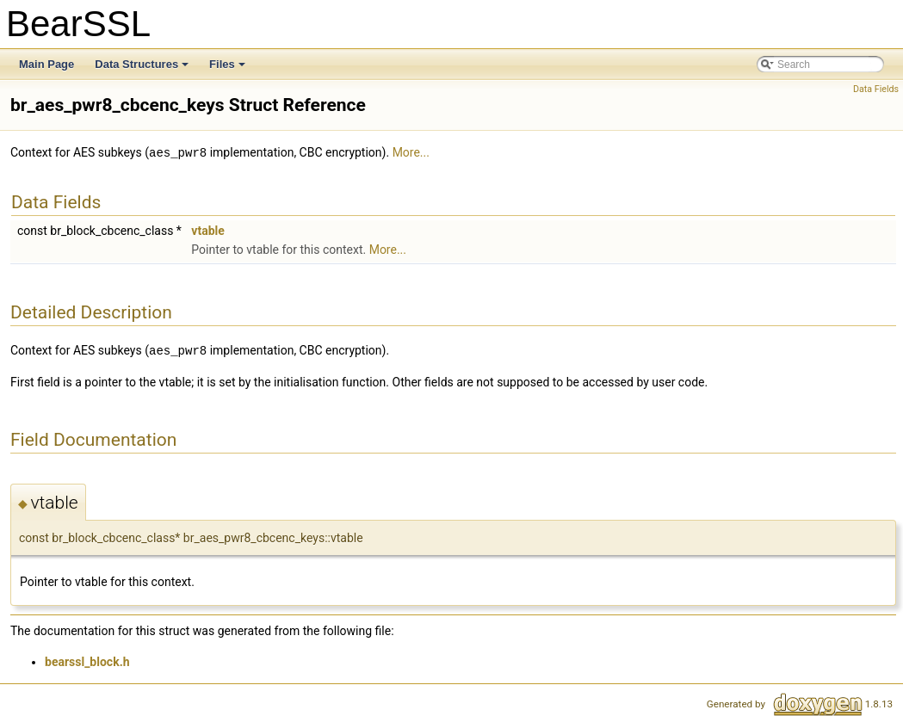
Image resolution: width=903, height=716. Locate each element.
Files (228, 69)
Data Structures (143, 69)
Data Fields (876, 89)
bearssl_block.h (87, 660)
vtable (207, 230)
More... (411, 152)
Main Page (46, 64)
